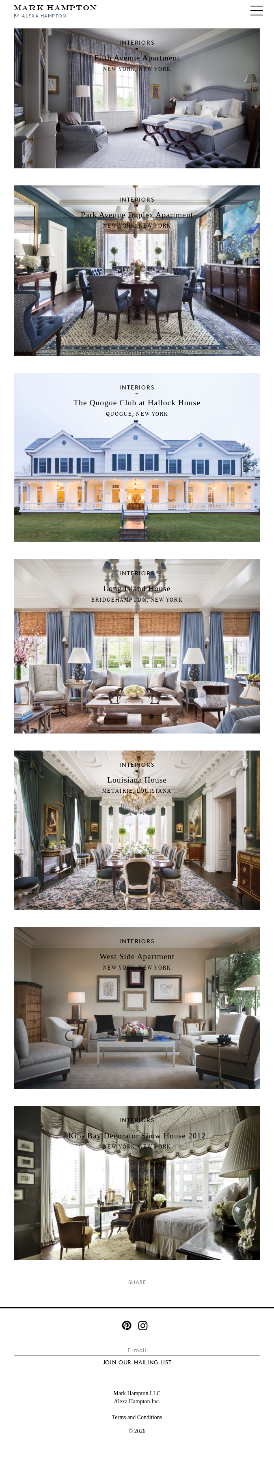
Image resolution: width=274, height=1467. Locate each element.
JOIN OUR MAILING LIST (137, 1362)
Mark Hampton (55, 7)
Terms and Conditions (137, 1417)
